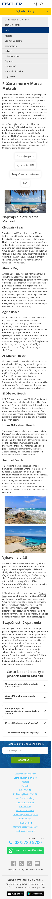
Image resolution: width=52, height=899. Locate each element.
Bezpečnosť (10, 66)
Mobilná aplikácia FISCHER (25, 794)
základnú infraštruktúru (12, 417)
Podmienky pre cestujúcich (25, 814)
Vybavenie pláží (25, 165)
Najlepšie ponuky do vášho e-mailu (25, 743)
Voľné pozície (25, 818)
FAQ (25, 183)
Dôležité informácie (25, 810)
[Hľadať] (41, 4)
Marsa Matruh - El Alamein (17, 19)
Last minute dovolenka (25, 773)
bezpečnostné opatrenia (31, 634)
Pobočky (25, 786)
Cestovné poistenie (25, 802)
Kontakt (25, 782)
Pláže (7, 30)
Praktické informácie (14, 71)
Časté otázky (25, 806)
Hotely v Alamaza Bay (19, 297)
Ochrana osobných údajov (25, 827)
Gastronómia (11, 46)
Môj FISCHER (25, 790)
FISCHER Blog (25, 822)
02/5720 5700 (28, 842)
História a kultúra (12, 56)
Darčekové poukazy (25, 798)
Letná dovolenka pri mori (25, 777)
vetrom (39, 97)
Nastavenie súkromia (25, 831)
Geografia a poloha (13, 40)
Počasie (8, 35)
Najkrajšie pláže (25, 156)
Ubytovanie (10, 76)
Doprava (9, 61)
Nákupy (8, 51)
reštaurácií (23, 489)
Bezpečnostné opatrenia (25, 174)
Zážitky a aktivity (12, 24)
